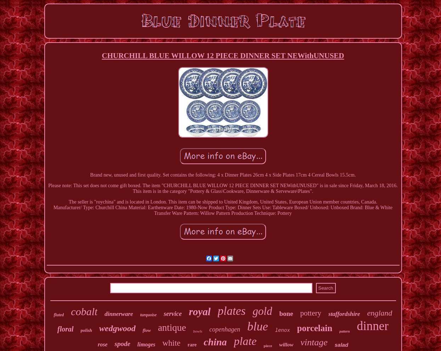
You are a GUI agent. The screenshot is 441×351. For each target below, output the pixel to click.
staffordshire (344, 314)
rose (103, 344)
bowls (197, 331)
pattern (344, 331)
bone (286, 313)
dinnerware (118, 314)
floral (65, 329)
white (171, 343)
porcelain (315, 328)
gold (262, 311)
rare (192, 344)
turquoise (148, 314)
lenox (282, 330)
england (379, 312)
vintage (314, 342)
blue (257, 326)
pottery (310, 313)
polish (86, 330)
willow (286, 344)
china (215, 341)
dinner (373, 326)
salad (341, 345)
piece (268, 346)
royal (199, 311)
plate (245, 341)
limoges (146, 344)
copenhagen (224, 329)
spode (122, 343)
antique (172, 327)
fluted (59, 314)
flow (147, 330)
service (173, 313)
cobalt (84, 311)
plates (232, 311)
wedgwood (117, 328)
